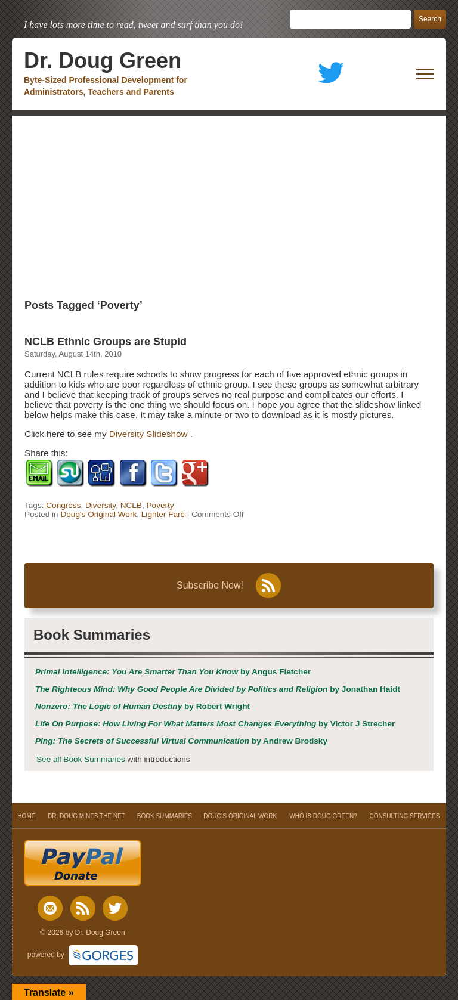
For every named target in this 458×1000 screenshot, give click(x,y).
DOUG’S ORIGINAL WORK (240, 816)
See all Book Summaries (80, 759)
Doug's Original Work (98, 514)
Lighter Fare (163, 514)
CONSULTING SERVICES (404, 816)
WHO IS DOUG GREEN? (323, 816)
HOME (26, 816)
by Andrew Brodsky (181, 740)
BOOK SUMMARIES (164, 816)
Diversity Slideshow (149, 434)
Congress (63, 505)
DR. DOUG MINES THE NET (86, 816)
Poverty (160, 505)
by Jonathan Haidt (217, 689)
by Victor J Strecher (215, 723)
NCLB (131, 505)
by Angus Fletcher (173, 671)
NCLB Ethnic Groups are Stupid (105, 342)
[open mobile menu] (425, 74)
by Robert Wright (142, 706)
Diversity (100, 505)
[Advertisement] (229, 205)
